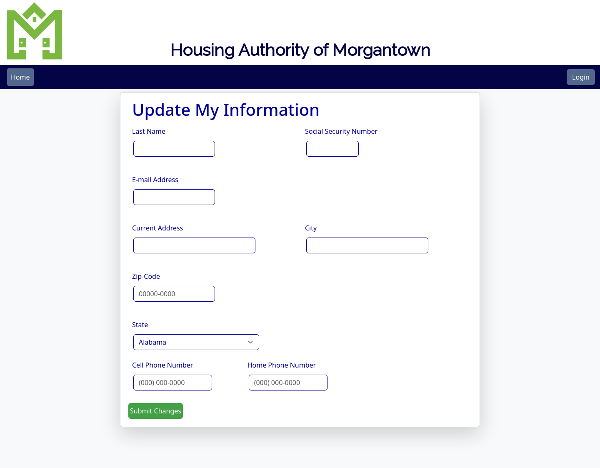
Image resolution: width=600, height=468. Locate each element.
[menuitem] (20, 77)
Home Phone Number (282, 365)
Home (20, 77)
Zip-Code (146, 276)
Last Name (148, 131)
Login (581, 77)
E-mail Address (155, 179)
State (140, 324)
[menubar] (20, 77)
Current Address (157, 228)
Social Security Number (341, 131)
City (311, 228)
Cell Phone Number (162, 365)
